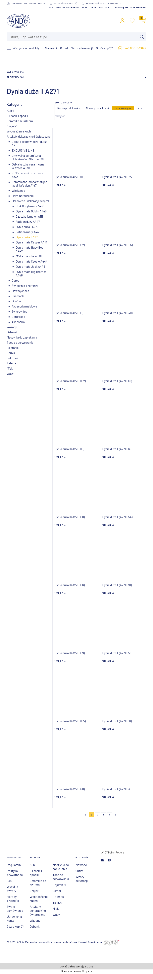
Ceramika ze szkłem (20, 121)
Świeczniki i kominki (25, 285)
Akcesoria (18, 322)
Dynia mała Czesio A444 (32, 261)
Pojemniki (13, 347)
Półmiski (12, 358)
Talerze (11, 363)
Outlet (79, 871)
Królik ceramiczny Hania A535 (27, 174)
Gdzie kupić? (15, 926)
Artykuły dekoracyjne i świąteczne (29, 136)
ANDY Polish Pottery (112, 852)
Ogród (15, 280)
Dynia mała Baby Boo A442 (29, 249)
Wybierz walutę (15, 71)
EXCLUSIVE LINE (23, 150)
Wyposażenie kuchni (20, 131)
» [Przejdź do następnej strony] (115, 814)
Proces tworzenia (67, 7)
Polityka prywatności (15, 873)
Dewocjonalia (20, 291)
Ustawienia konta (14, 918)
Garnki (11, 353)
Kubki (10, 110)
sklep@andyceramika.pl (130, 7)
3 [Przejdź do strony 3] (103, 814)
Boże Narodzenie (23, 196)
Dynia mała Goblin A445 (31, 211)
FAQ (9, 881)
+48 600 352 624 (135, 48)
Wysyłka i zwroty (13, 888)
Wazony (12, 327)
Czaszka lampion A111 (29, 216)
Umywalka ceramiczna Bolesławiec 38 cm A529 (28, 157)
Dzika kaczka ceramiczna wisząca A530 (28, 166)
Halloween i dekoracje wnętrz (30, 201)
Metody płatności (13, 898)
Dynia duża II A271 (27, 237)
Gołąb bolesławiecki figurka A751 (29, 143)
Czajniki (12, 126)
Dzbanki (12, 332)
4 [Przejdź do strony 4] (110, 814)
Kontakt (104, 7)
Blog (85, 7)
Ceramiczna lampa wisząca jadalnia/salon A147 (29, 183)
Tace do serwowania (20, 342)
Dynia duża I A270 (27, 227)
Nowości (82, 865)
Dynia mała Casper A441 (31, 242)
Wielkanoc (18, 190)
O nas (50, 7)
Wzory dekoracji (82, 879)
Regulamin (14, 865)
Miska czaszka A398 (29, 256)
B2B (93, 7)
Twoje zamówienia (15, 908)
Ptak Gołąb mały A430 (30, 206)
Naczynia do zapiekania (22, 337)
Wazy (10, 373)
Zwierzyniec (19, 311)
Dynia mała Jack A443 (30, 266)
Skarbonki (18, 296)
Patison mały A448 (28, 232)
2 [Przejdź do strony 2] (97, 814)
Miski (10, 368)
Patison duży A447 (28, 221)
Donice (16, 301)
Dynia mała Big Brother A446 (31, 273)
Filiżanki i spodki (17, 116)
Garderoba (18, 316)
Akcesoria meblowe (24, 306)
